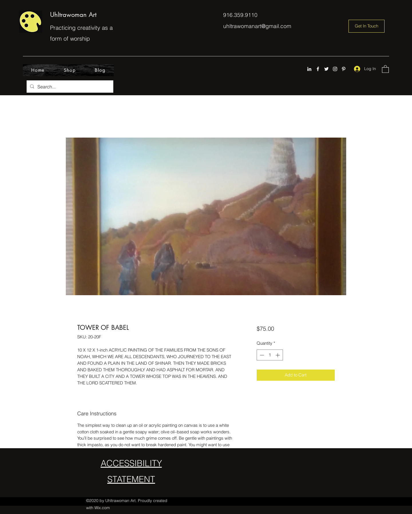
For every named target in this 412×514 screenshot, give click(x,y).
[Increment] (278, 355)
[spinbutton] (269, 355)
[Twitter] (326, 69)
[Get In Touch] (366, 26)
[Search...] (69, 86)
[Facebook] (318, 69)
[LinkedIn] (309, 69)
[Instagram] (335, 69)
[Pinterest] (343, 69)
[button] (385, 69)
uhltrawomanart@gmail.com (257, 26)
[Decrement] (261, 355)
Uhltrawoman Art (73, 15)
